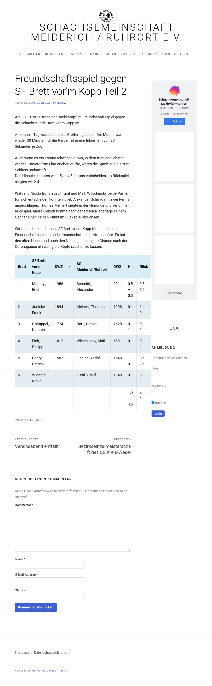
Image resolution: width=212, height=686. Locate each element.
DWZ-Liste (128, 53)
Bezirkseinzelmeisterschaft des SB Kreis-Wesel (104, 446)
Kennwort (159, 385)
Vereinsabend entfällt (41, 443)
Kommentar (24, 505)
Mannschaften (103, 53)
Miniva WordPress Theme (48, 670)
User (155, 368)
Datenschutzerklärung (50, 653)
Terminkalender (156, 53)
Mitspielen (54, 53)
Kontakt (78, 53)
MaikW (61, 102)
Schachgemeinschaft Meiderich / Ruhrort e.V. (107, 32)
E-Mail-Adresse (26, 575)
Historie (181, 53)
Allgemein (35, 419)
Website (20, 590)
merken (159, 403)
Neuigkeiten (30, 53)
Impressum (23, 653)
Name (20, 559)
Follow (174, 121)
